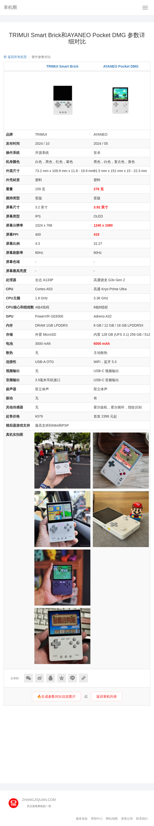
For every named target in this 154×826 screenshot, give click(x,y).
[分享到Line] (72, 678)
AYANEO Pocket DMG (121, 66)
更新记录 (127, 818)
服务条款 (82, 818)
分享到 (15, 678)
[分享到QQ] (50, 678)
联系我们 (142, 818)
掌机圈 (10, 7)
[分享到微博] (39, 678)
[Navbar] (145, 8)
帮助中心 (97, 818)
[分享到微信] (28, 678)
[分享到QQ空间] (61, 678)
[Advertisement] (77, 744)
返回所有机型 (15, 57)
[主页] (15, 802)
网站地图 (112, 818)
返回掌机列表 (106, 696)
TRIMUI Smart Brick (62, 66)
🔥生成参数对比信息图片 (56, 696)
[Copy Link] (83, 678)
